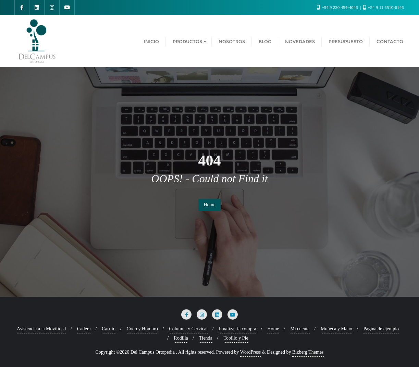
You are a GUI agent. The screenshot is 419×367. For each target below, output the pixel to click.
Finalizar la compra (237, 328)
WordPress (250, 352)
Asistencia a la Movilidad (41, 328)
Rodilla (181, 338)
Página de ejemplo (381, 328)
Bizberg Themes (308, 352)
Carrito (108, 328)
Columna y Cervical (188, 328)
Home (209, 204)
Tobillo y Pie (236, 338)
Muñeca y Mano (336, 328)
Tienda (205, 338)
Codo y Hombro (142, 328)
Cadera (84, 328)
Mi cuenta (299, 328)
